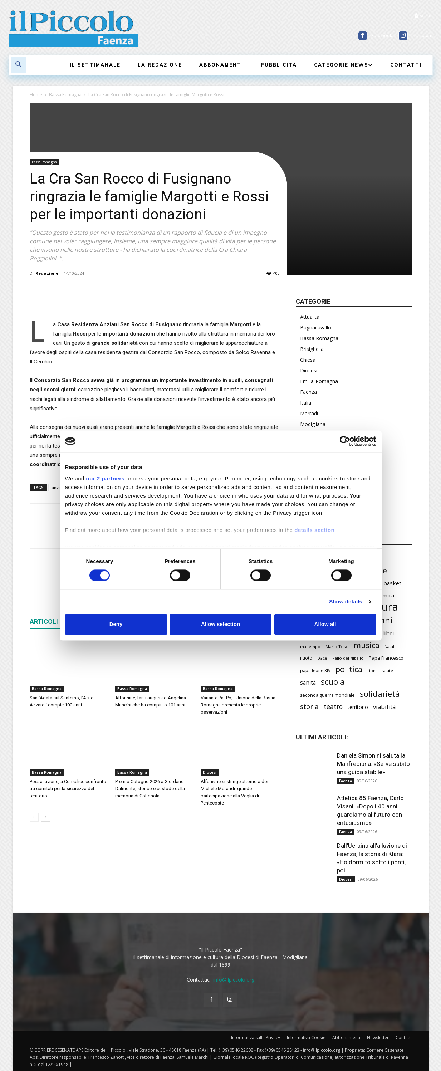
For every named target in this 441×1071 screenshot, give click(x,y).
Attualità (309, 316)
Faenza (308, 391)
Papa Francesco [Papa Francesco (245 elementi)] (386, 658)
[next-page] (45, 817)
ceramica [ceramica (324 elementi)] (382, 595)
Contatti (404, 1038)
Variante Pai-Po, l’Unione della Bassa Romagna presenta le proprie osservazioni (238, 705)
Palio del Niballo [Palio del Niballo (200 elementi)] (348, 658)
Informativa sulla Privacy (255, 1038)
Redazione (46, 273)
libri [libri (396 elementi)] (388, 633)
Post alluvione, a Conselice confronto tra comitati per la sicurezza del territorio (68, 788)
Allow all (325, 624)
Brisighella (312, 349)
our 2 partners (105, 478)
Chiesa (307, 359)
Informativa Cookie (306, 1038)
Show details (345, 601)
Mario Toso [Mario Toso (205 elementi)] (337, 646)
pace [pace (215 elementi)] (322, 658)
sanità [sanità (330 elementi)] (308, 682)
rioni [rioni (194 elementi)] (372, 670)
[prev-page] (34, 817)
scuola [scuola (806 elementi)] (333, 681)
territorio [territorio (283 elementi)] (358, 707)
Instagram (422, 35)
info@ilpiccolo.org (233, 979)
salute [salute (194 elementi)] (387, 670)
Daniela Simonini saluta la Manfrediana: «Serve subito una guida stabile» (373, 764)
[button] (18, 65)
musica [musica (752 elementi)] (366, 645)
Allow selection (220, 624)
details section (314, 530)
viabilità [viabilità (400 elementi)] (384, 706)
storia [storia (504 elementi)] (309, 706)
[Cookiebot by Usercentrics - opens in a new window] (345, 441)
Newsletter (378, 1038)
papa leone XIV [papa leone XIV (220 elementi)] (315, 670)
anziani (59, 487)
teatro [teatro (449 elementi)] (333, 706)
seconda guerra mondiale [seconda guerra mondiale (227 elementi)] (327, 695)
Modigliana (312, 424)
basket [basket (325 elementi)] (392, 583)
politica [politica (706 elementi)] (348, 669)
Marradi (309, 413)
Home (36, 95)
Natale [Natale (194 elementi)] (390, 646)
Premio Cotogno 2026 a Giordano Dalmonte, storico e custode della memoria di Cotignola (150, 788)
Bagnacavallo (315, 327)
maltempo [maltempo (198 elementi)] (310, 646)
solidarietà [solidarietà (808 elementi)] (380, 694)
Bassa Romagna (65, 95)
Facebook (381, 35)
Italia (305, 402)
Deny (116, 624)
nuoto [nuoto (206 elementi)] (306, 658)
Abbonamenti (346, 1038)
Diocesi (209, 772)
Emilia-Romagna (319, 381)
